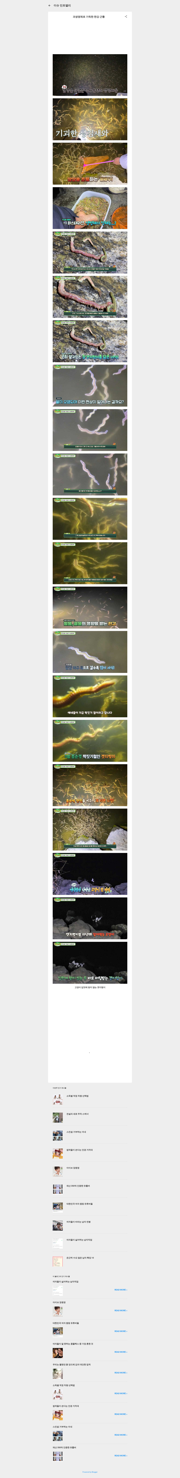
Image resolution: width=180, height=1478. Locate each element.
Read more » (121, 1290)
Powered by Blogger (90, 1472)
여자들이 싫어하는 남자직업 (79, 1240)
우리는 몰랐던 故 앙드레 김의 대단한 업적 (72, 1364)
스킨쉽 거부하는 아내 (76, 1132)
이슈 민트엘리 (62, 5)
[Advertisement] (90, 36)
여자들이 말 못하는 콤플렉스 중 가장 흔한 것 (73, 1344)
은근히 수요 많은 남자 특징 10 (80, 1258)
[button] (126, 16)
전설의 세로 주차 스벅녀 (77, 1114)
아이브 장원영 (72, 1168)
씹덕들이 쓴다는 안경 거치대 (79, 1150)
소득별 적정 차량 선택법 (77, 1096)
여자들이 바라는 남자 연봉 (78, 1222)
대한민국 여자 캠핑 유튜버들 (79, 1204)
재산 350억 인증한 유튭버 (78, 1186)
